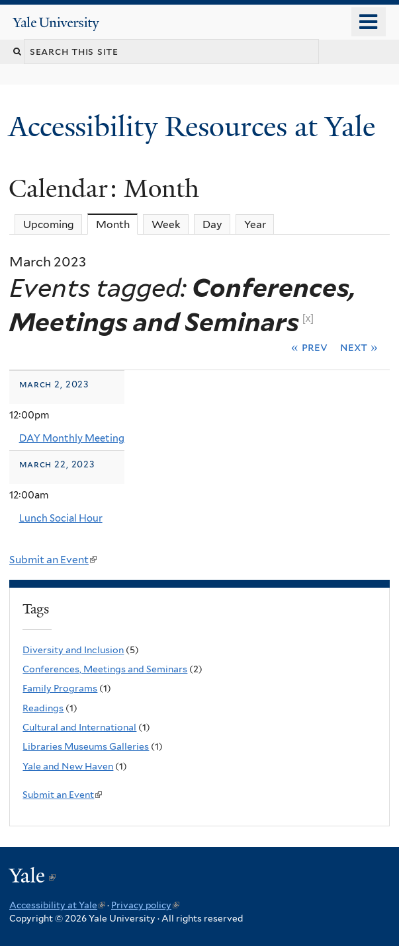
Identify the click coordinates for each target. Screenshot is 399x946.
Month (117, 224)
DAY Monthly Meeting (71, 438)
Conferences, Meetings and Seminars (104, 669)
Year (255, 224)
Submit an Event (53, 559)
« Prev (309, 347)
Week (166, 224)
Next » (359, 347)
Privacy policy (145, 905)
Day (212, 224)
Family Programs (59, 688)
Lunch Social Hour (61, 518)
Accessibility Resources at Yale (195, 126)
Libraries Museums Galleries (85, 746)
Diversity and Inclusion (73, 650)
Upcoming (48, 224)
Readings (43, 708)
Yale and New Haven (67, 766)
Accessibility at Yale (57, 905)
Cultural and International (79, 727)
